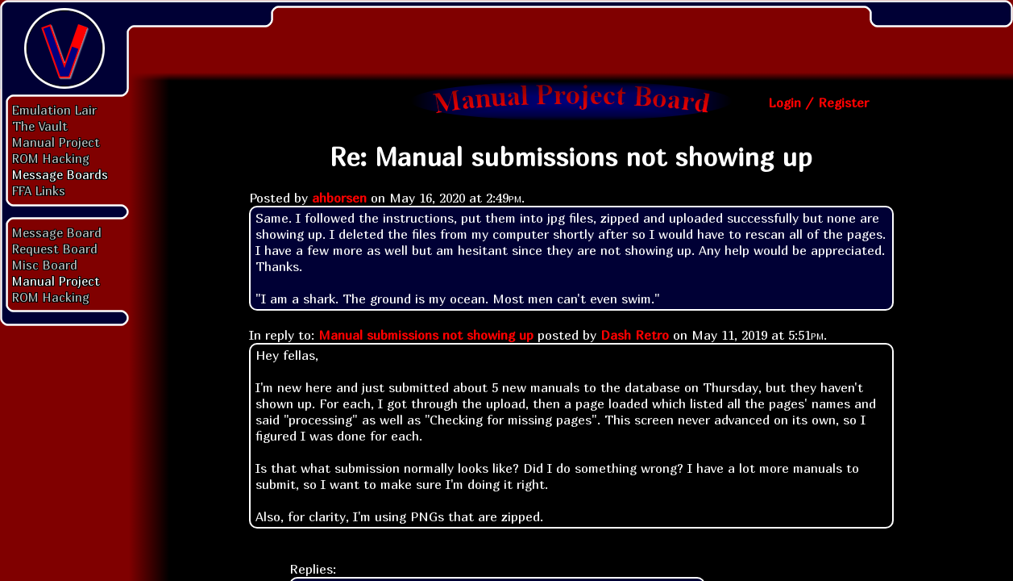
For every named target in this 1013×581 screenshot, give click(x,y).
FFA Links (38, 190)
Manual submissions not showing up (425, 335)
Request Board (55, 248)
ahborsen (339, 198)
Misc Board (44, 264)
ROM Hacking (50, 158)
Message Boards (60, 174)
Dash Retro (634, 335)
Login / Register (818, 102)
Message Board (57, 232)
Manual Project (56, 142)
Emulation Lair (54, 109)
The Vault (40, 126)
